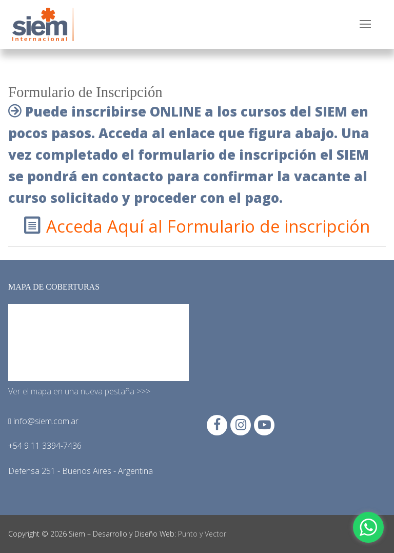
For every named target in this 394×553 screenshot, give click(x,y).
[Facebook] (217, 425)
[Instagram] (240, 425)
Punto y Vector (202, 534)
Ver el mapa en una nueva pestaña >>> (79, 391)
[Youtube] (264, 425)
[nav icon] (365, 24)
